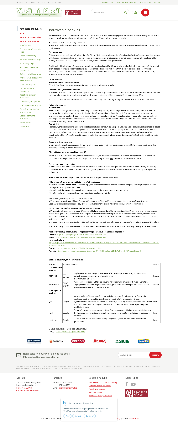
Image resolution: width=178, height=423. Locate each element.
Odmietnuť (89, 416)
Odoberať (155, 355)
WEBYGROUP (134, 418)
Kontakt (157, 2)
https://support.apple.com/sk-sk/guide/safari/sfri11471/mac (80, 237)
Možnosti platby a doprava (126, 2)
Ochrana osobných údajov (100, 385)
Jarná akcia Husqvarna (29, 41)
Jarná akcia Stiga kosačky (30, 37)
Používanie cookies (97, 389)
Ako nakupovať (145, 2)
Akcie (22, 33)
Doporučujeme (107, 2)
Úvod (21, 2)
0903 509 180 (56, 2)
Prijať (67, 416)
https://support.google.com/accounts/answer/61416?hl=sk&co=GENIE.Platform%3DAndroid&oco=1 (99, 251)
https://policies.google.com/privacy (70, 331)
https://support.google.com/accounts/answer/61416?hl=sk (81, 234)
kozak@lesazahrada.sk (37, 2)
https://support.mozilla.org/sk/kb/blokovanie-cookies (78, 248)
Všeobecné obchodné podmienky (103, 382)
